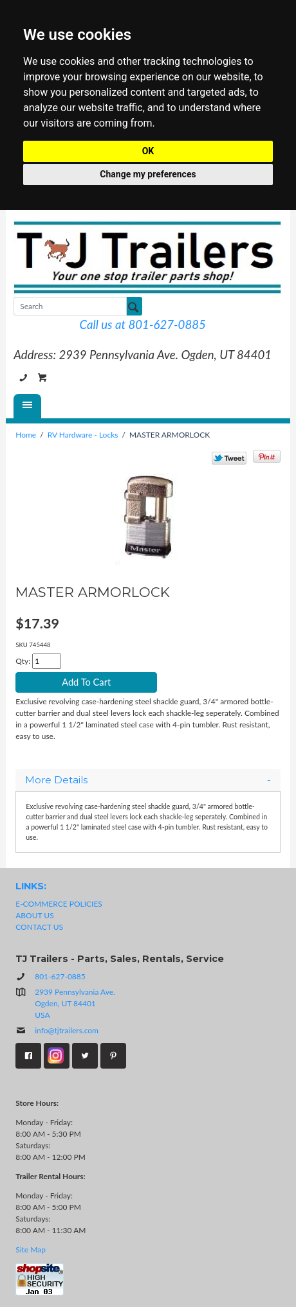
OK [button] (148, 151)
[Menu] (27, 406)
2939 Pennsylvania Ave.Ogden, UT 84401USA (75, 1003)
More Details (148, 780)
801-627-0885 (23, 378)
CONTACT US (39, 927)
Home (25, 435)
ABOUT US (34, 915)
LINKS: (30, 886)
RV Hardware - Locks (83, 435)
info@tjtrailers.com (56, 1030)
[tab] (148, 780)
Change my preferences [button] (148, 174)
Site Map (30, 1249)
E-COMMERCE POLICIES (58, 904)
